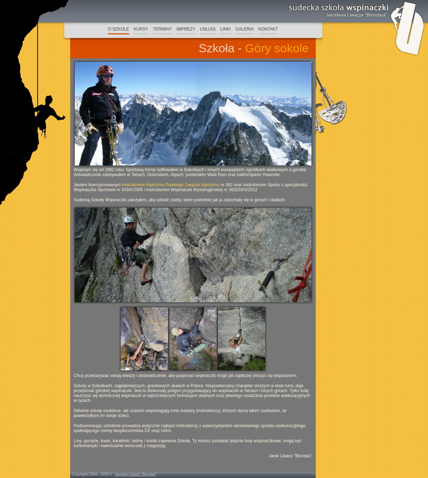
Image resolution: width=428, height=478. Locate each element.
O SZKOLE (118, 29)
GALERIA (244, 29)
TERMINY (162, 29)
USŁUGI (208, 29)
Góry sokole (277, 48)
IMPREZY (185, 29)
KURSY (141, 29)
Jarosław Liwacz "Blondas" (135, 474)
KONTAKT (268, 29)
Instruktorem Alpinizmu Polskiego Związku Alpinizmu (171, 184)
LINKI (225, 29)
